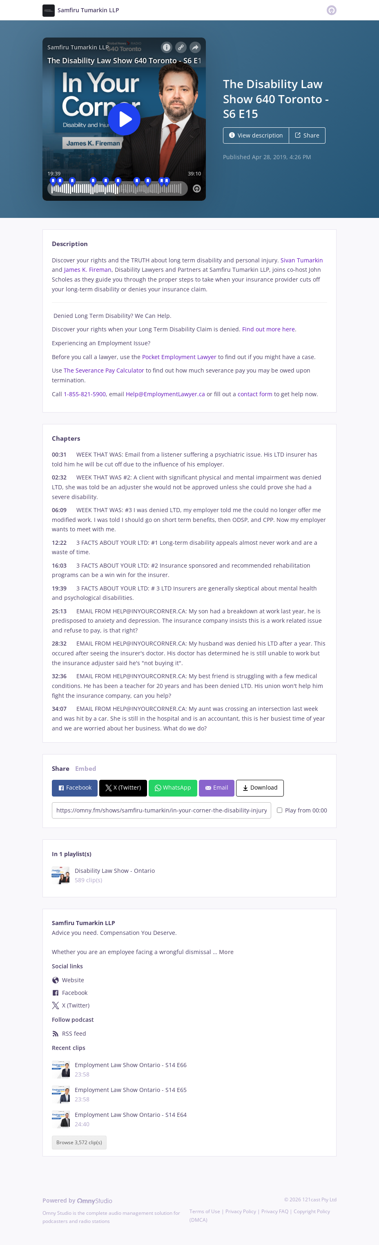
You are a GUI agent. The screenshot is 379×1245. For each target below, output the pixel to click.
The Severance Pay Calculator (104, 370)
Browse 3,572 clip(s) (79, 1142)
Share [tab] (60, 768)
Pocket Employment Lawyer (179, 357)
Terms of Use (205, 1211)
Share (307, 135)
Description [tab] (70, 244)
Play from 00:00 (302, 810)
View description (256, 135)
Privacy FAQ (274, 1211)
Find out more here (268, 329)
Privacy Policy (240, 1211)
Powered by (77, 1200)
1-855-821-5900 (85, 394)
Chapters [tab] (66, 438)
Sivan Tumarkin (302, 260)
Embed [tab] (85, 768)
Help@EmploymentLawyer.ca (165, 394)
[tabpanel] (189, 327)
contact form (255, 394)
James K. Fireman (87, 269)
